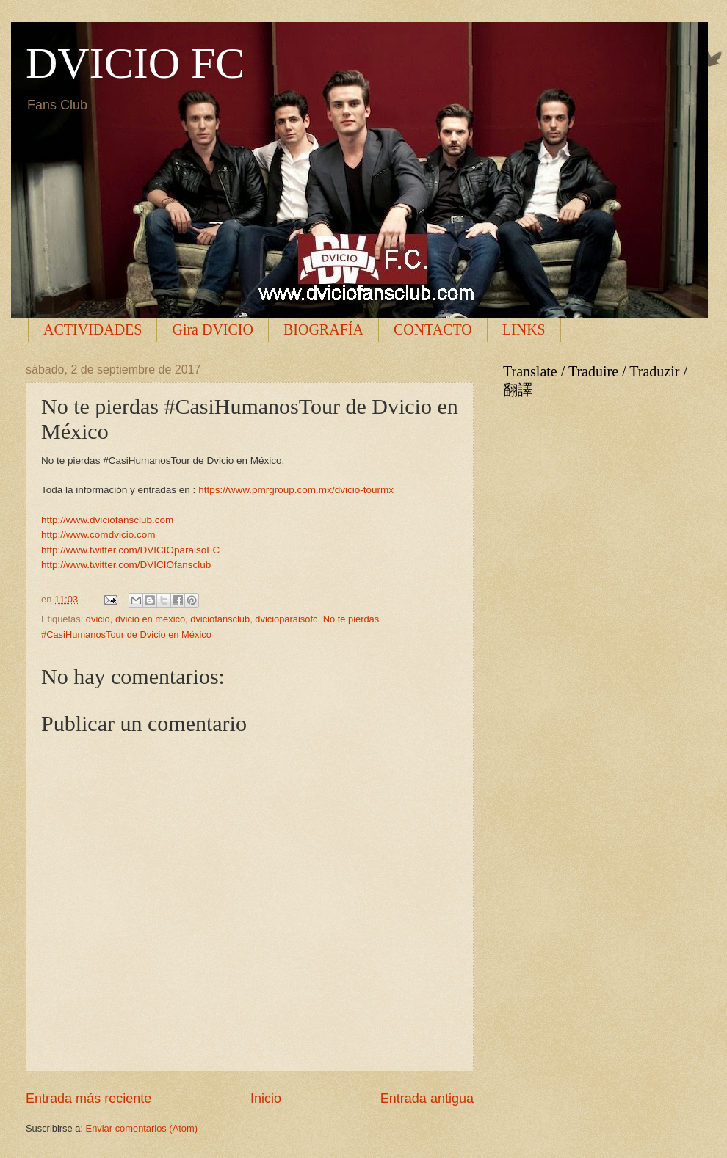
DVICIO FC (135, 63)
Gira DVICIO (212, 329)
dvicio (98, 618)
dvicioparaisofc (286, 618)
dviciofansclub (220, 618)
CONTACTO (433, 329)
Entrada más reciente (88, 1098)
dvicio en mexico (150, 618)
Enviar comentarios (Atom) (142, 1128)
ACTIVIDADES (92, 329)
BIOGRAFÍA (323, 329)
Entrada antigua (427, 1098)
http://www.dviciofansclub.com (107, 519)
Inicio (265, 1098)
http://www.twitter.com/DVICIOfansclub (126, 564)
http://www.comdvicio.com (98, 534)
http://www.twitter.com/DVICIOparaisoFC (130, 550)
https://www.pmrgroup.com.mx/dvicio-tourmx (296, 489)
